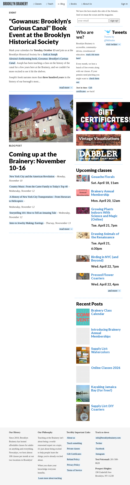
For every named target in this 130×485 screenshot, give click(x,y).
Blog (61, 4)
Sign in (124, 4)
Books (73, 4)
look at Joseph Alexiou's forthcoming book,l (38, 58)
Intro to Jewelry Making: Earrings (26, 223)
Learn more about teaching (50, 478)
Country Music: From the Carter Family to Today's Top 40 (38, 186)
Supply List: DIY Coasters (102, 407)
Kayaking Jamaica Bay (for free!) (103, 388)
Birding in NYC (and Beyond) (104, 258)
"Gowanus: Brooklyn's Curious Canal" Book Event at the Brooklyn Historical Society (40, 31)
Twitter (99, 443)
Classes (37, 4)
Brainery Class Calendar (101, 312)
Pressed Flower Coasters (102, 276)
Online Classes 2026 (105, 368)
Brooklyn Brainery (15, 3)
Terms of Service (74, 470)
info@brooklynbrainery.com (108, 438)
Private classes (73, 449)
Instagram (100, 454)
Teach (49, 4)
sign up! (114, 20)
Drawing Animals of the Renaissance (105, 235)
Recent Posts (89, 303)
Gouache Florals (103, 177)
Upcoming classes (94, 170)
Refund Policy (73, 459)
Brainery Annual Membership (102, 192)
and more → (114, 290)
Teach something (74, 443)
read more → (65, 87)
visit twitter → (113, 44)
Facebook (100, 449)
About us (71, 438)
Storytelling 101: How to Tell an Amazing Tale (32, 212)
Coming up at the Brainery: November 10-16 (37, 161)
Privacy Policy (73, 465)
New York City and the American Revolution (31, 176)
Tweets (119, 32)
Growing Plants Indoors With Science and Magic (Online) (104, 214)
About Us (86, 4)
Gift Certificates (74, 454)
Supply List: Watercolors (100, 350)
